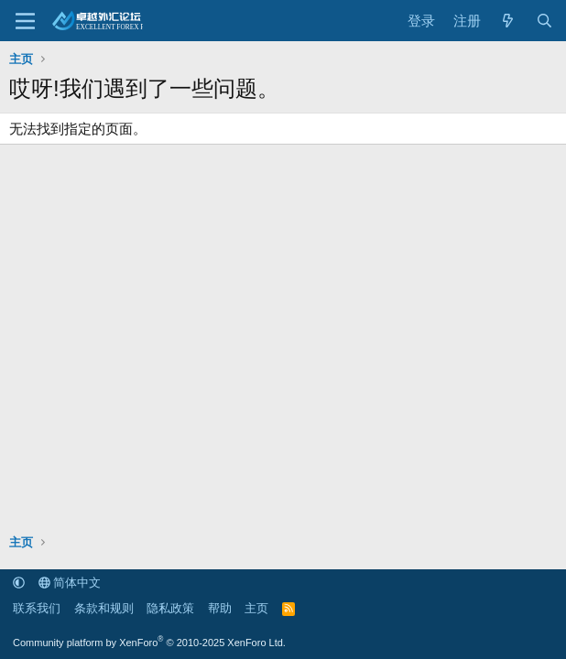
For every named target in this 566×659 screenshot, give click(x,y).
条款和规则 (104, 608)
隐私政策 (170, 608)
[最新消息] (508, 21)
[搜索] (544, 21)
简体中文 (70, 582)
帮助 (220, 608)
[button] (18, 582)
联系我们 (36, 608)
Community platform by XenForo (149, 642)
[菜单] (25, 21)
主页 (256, 608)
